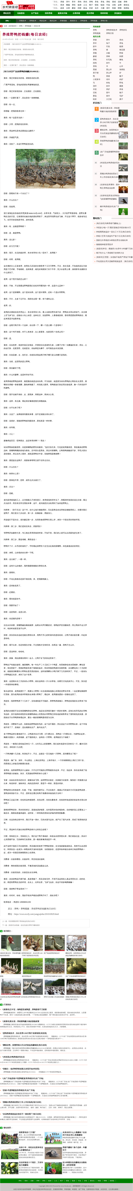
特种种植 (104, 13)
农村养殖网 (27, 1189)
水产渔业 (34, 13)
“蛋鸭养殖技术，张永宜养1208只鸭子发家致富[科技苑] (24, 1033)
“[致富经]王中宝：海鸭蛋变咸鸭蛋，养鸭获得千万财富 (24, 1010)
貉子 (121, 76)
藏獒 (121, 86)
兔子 (108, 43)
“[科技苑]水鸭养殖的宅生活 (13, 1057)
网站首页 (7, 13)
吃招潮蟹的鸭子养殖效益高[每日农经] (22, 921)
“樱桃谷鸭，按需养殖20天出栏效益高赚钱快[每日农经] (24, 1045)
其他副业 (118, 13)
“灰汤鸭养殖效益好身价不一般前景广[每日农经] (21, 1114)
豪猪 (95, 56)
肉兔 (108, 83)
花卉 (97, 8)
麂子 (121, 99)
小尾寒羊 (96, 79)
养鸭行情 (104, 21)
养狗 (80, 2)
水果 (68, 8)
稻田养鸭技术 (26, 976)
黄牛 (108, 93)
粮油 (85, 8)
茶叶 (108, 8)
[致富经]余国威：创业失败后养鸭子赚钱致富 (24, 925)
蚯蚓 (103, 5)
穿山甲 (109, 73)
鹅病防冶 (73, 21)
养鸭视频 (93, 21)
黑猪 (95, 70)
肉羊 (108, 86)
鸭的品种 (43, 21)
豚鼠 (95, 96)
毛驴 (121, 96)
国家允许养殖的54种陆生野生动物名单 (112, 240)
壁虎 (62, 5)
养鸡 (85, 2)
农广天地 (81, 1189)
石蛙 (95, 93)
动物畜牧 (21, 13)
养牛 (68, 2)
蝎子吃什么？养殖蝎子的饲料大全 (110, 253)
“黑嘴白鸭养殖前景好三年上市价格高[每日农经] (21, 1102)
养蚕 (121, 89)
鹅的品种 (53, 21)
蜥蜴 (68, 5)
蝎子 (91, 5)
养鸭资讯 (123, 30)
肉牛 (108, 63)
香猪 (108, 76)
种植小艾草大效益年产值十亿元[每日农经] (113, 236)
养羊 (74, 2)
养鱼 (97, 2)
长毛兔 (109, 60)
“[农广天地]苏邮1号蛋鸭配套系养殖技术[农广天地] (22, 1078)
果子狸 (96, 73)
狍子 (121, 93)
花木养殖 (90, 13)
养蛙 (108, 2)
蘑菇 (74, 8)
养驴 (108, 89)
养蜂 (125, 2)
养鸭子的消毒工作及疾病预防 (54, 997)
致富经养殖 (59, 1189)
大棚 (103, 8)
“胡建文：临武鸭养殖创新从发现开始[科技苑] (20, 1069)
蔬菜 (62, 8)
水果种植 (76, 13)
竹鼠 (108, 5)
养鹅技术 (22, 21)
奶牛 (95, 46)
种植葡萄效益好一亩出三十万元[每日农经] (113, 232)
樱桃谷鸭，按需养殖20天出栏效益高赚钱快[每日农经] (109, 133)
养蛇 (74, 5)
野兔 (121, 83)
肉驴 (121, 79)
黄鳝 (114, 2)
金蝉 (120, 5)
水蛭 (114, 5)
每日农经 (8, 71)
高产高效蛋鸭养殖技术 (52, 953)
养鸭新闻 (83, 21)
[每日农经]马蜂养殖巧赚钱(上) (108, 223)
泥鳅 (120, 2)
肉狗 (95, 63)
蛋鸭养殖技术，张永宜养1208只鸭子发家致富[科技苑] (109, 122)
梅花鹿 (122, 50)
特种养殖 (48, 13)
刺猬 (121, 56)
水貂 (108, 53)
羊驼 (95, 89)
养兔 (103, 2)
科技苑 (74, 1189)
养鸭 (91, 2)
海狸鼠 (126, 8)
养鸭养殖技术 (111, 30)
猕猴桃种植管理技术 (104, 244)
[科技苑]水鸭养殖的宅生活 (31, 997)
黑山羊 (109, 70)
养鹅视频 (63, 21)
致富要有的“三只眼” (27, 1132)
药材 (91, 8)
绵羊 (108, 79)
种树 (80, 8)
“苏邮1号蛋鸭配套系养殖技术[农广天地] (18, 1090)
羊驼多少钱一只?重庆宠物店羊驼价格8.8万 (113, 228)
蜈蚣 (97, 5)
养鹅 (95, 53)
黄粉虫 (126, 5)
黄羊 (108, 96)
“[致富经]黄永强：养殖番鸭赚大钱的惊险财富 (20, 1021)
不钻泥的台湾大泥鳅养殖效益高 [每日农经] (114, 261)
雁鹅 (1, 976)
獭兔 (121, 60)
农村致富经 (13, 26)
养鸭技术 (32, 21)
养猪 (62, 2)
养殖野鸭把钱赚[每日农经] (53, 976)
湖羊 (95, 86)
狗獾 (114, 8)
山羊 (121, 66)
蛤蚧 (95, 99)
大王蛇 (109, 99)
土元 (85, 5)
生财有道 (89, 1189)
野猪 (121, 53)
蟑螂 (120, 8)
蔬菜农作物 (62, 13)
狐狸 (80, 5)
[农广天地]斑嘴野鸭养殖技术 (76, 976)
